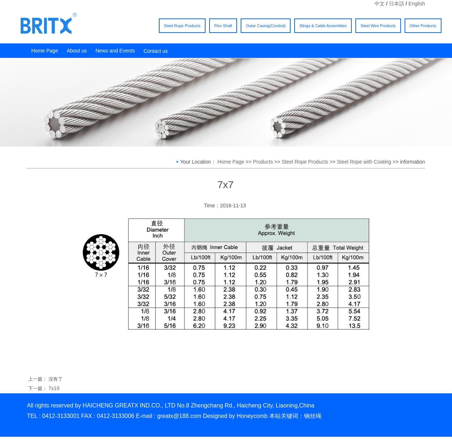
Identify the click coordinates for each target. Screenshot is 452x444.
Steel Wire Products (378, 26)
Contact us (156, 51)
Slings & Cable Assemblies (323, 26)
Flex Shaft (223, 26)
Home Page (44, 51)
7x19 (53, 388)
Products (263, 162)
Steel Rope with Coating (364, 162)
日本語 (396, 4)
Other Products (423, 26)
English (417, 4)
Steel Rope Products (182, 26)
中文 (380, 4)
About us (76, 51)
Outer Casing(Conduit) (266, 26)
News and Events (115, 51)
